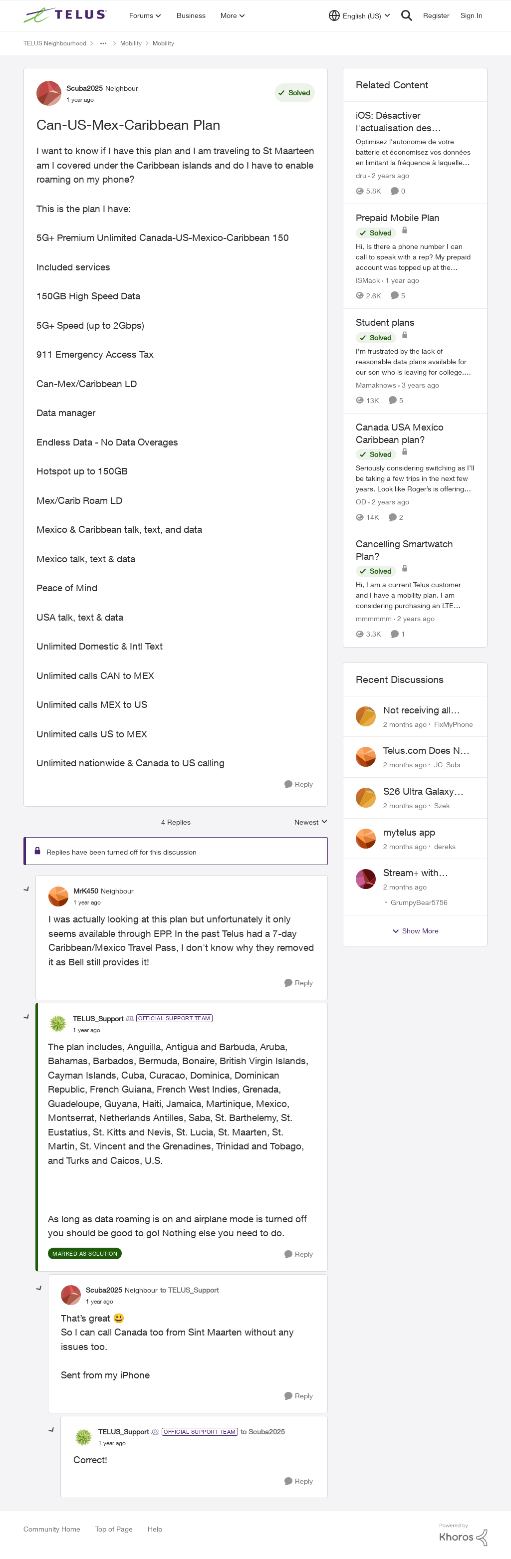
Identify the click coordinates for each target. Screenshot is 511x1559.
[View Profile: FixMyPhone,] (366, 716)
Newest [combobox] (311, 822)
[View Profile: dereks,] (366, 839)
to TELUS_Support (189, 1290)
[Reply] (298, 784)
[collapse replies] (27, 889)
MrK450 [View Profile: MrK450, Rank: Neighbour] (85, 891)
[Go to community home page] (66, 15)
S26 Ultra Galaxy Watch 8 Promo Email (429, 792)
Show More (415, 930)
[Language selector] (359, 15)
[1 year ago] (400, 280)
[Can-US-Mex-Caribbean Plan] (87, 902)
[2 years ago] (388, 175)
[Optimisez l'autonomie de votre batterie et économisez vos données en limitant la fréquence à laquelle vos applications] (415, 152)
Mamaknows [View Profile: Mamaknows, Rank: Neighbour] (376, 385)
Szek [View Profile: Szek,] (442, 805)
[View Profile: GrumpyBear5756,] (366, 879)
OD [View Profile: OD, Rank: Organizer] (361, 501)
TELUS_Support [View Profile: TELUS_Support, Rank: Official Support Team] (98, 1018)
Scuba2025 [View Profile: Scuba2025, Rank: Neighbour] (84, 88)
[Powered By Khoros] (464, 1535)
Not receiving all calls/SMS (417, 710)
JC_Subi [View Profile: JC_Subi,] (447, 764)
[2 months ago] (405, 723)
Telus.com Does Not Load (426, 751)
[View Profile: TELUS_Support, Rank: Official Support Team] (58, 1024)
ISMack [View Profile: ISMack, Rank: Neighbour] (368, 280)
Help (155, 1529)
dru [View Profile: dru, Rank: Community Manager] (361, 175)
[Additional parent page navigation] (103, 43)
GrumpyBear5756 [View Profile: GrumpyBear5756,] (419, 902)
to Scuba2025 (263, 1431)
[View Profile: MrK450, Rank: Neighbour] (58, 896)
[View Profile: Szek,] (366, 798)
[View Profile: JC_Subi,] (366, 757)
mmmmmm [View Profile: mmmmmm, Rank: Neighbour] (374, 619)
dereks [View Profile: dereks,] (445, 846)
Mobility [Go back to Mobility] (131, 43)
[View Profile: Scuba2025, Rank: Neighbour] (48, 93)
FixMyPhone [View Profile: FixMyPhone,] (453, 723)
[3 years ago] (418, 385)
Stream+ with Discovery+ (411, 873)
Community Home (51, 1529)
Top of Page (114, 1529)
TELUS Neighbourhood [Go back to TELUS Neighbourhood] (54, 43)
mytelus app (409, 832)
